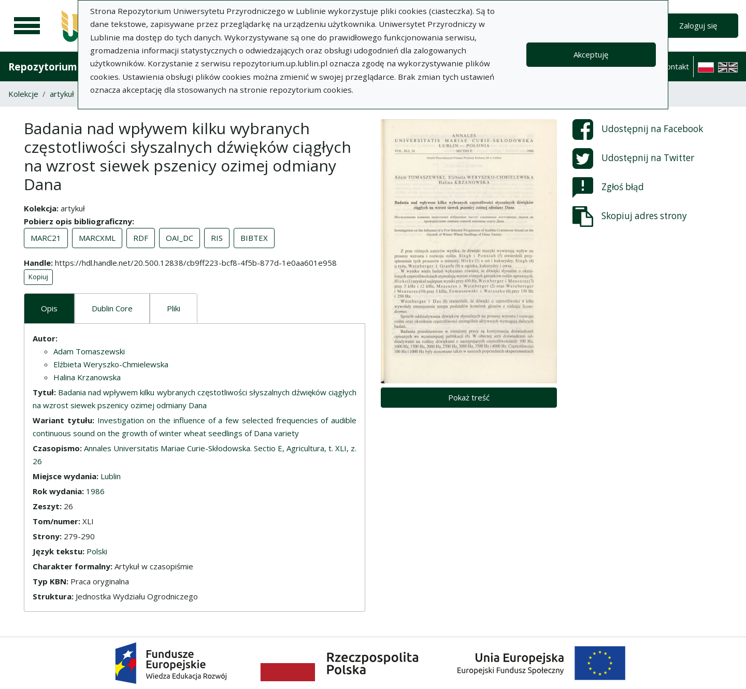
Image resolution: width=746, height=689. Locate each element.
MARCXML (97, 238)
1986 (95, 491)
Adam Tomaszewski (89, 351)
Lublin (111, 476)
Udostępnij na (637, 129)
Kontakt (675, 66)
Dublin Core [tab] (112, 308)
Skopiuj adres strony (629, 216)
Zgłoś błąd (608, 187)
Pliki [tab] (173, 308)
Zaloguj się (698, 25)
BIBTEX (254, 238)
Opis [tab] (49, 308)
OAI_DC (179, 238)
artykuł (62, 94)
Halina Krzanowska (87, 377)
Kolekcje (23, 94)
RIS (217, 238)
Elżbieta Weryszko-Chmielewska (110, 364)
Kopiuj (38, 276)
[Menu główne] (27, 26)
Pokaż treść (469, 397)
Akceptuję (590, 54)
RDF (140, 238)
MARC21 (46, 238)
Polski (97, 551)
